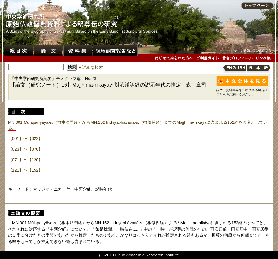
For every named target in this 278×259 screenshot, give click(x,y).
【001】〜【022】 (25, 138)
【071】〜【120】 (25, 159)
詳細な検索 (92, 67)
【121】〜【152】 (25, 170)
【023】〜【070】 (25, 149)
